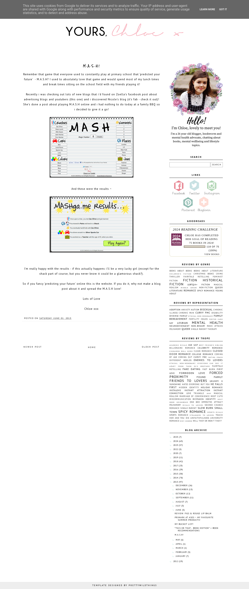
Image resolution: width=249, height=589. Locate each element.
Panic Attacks (215, 326)
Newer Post (32, 346)
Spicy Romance (206, 290)
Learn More (207, 9)
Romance (190, 290)
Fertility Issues (198, 319)
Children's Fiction (180, 274)
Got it (223, 9)
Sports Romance (178, 415)
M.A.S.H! (179, 534)
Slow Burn (205, 407)
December (182, 485)
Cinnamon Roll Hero (181, 351)
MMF (209, 393)
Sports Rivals (215, 412)
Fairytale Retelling (196, 276)
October (181, 493)
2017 (175, 465)
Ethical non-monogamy (200, 316)
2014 (175, 477)
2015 (175, 473)
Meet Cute (217, 396)
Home (92, 347)
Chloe (189, 235)
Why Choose (186, 421)
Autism (195, 309)
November (182, 489)
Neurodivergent (179, 326)
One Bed (195, 402)
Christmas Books (204, 274)
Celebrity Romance (210, 348)
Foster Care (216, 319)
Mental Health (207, 322)
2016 (175, 469)
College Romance (202, 354)
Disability (217, 313)
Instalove (175, 390)
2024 (175, 441)
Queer (186, 328)
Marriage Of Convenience (194, 396)
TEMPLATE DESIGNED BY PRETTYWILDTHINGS (124, 585)
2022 (175, 449)
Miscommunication (180, 399)
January (180, 556)
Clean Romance (203, 351)
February (181, 552)
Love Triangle (195, 393)
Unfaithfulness (199, 418)
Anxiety (185, 310)
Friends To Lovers (188, 381)
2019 (175, 457)
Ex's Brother (202, 366)
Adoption (175, 309)
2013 (175, 482)
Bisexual (206, 309)
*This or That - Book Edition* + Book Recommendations (196, 529)
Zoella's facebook (128, 94)
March (179, 548)
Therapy (212, 329)
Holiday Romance (212, 387)
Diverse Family (178, 316)
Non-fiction (206, 287)
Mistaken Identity (204, 399)
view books (211, 254)
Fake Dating (191, 369)
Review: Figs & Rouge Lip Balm (193, 513)
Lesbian (182, 322)
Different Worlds (180, 360)
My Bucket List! (184, 524)
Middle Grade (189, 288)
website (106, 284)
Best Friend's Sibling (211, 345)
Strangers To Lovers (202, 415)
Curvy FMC (202, 312)
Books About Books (180, 271)
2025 (175, 437)
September (182, 497)
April (179, 544)
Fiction (190, 280)
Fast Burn (209, 369)
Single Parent (199, 329)
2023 (175, 445)
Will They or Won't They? (207, 421)
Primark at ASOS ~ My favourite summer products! (194, 518)
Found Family (210, 377)
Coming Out (185, 357)
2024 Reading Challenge (195, 229)
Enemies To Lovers (208, 360)
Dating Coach (215, 357)
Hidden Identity (189, 387)
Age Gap (193, 345)
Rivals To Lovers (193, 405)
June (178, 510)
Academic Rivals (178, 345)
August (180, 501)
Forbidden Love (192, 373)
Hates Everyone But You (196, 384)
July (178, 505)
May (178, 539)
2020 (175, 453)
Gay (171, 323)
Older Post (151, 346)
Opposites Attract (212, 402)
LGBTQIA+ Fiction (198, 284)
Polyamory (175, 329)
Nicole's (113, 99)
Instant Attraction (197, 390)
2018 (175, 461)
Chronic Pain (186, 313)
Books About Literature (208, 271)
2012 (175, 561)
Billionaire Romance (182, 348)
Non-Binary (198, 326)
